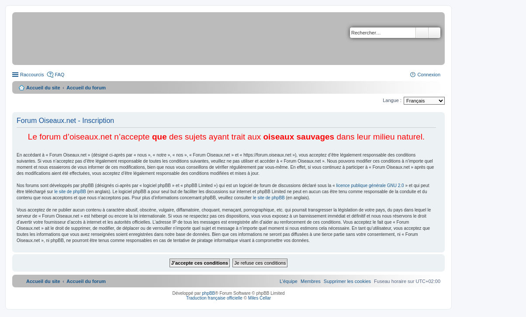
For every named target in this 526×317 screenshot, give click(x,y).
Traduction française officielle (214, 298)
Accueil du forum (86, 87)
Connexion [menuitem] (428, 74)
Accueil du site (43, 87)
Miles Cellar (259, 298)
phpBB (208, 293)
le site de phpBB (70, 191)
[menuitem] (347, 281)
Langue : (392, 100)
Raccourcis (32, 74)
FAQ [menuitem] (59, 74)
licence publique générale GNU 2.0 (370, 185)
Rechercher (422, 32)
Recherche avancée (434, 32)
